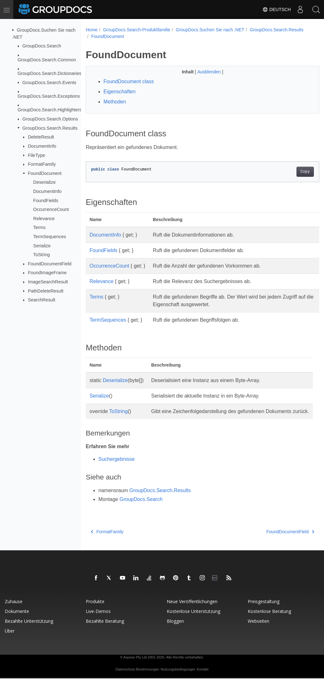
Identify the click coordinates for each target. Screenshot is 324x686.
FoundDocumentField (50, 263)
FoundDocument (44, 173)
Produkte (95, 609)
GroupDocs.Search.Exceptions (49, 96)
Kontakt (202, 677)
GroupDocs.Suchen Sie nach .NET (210, 29)
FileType (36, 155)
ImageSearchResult (48, 281)
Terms (39, 227)
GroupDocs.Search (41, 45)
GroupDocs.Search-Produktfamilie (136, 29)
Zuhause (13, 609)
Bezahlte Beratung (105, 629)
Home (91, 29)
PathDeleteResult (45, 290)
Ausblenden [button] (201, 71)
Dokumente (17, 619)
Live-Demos (98, 619)
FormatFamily (42, 164)
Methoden (114, 101)
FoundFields (45, 200)
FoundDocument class (128, 81)
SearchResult (41, 299)
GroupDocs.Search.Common (47, 59)
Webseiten (258, 629)
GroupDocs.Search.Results (50, 127)
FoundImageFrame (47, 272)
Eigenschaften (119, 91)
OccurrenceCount (51, 209)
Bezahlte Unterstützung (29, 629)
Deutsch (276, 9)
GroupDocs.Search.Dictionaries (50, 73)
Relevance (44, 218)
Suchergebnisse (116, 466)
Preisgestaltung (263, 609)
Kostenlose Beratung (269, 619)
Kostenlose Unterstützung (193, 619)
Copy (288, 172)
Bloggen (175, 629)
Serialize (42, 245)
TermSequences (49, 236)
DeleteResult (41, 136)
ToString (41, 254)
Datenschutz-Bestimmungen (137, 677)
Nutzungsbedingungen (177, 677)
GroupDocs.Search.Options (50, 118)
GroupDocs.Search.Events (49, 82)
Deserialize (44, 182)
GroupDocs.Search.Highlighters (50, 109)
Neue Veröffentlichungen (192, 609)
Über (10, 638)
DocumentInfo (42, 146)
